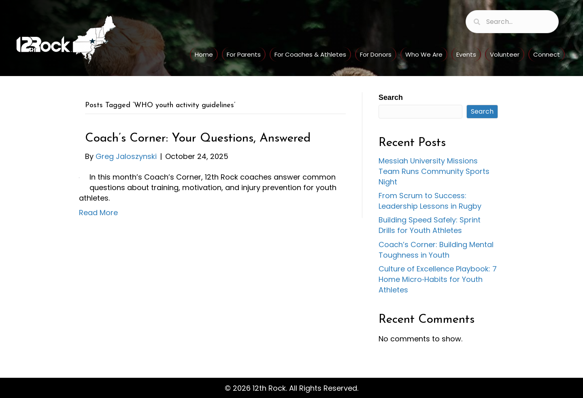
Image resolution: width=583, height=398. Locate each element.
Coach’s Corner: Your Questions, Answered (198, 138)
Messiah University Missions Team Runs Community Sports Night (434, 171)
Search (391, 97)
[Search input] (512, 21)
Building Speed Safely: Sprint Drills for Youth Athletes (430, 225)
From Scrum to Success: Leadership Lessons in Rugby (430, 201)
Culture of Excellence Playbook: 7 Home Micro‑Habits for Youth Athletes (438, 279)
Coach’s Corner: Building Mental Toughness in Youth (436, 249)
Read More (98, 212)
